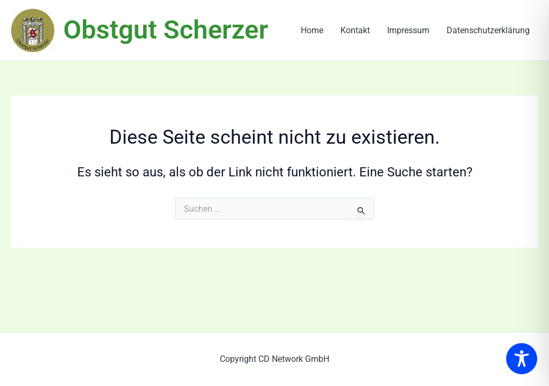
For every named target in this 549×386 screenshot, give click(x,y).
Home (312, 30)
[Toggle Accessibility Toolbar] (521, 358)
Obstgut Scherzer (165, 29)
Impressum (408, 30)
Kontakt (355, 30)
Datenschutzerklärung (488, 30)
